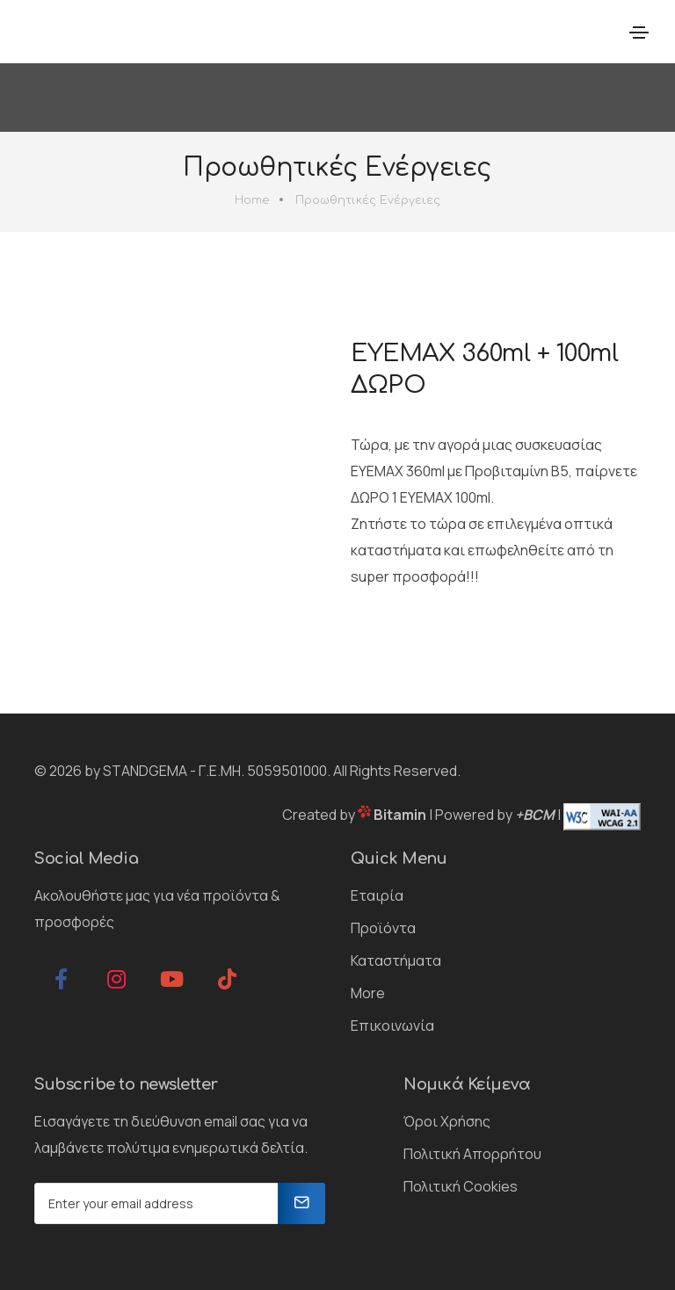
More (368, 993)
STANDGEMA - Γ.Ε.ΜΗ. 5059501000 (215, 770)
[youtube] (171, 979)
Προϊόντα (383, 928)
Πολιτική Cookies (460, 1186)
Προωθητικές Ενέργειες (367, 200)
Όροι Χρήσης (446, 1121)
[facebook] (60, 979)
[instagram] (116, 979)
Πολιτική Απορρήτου (472, 1153)
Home (252, 200)
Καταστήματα (396, 960)
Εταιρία (377, 895)
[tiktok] (226, 979)
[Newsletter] (301, 1203)
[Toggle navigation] (639, 32)
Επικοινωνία (392, 1025)
